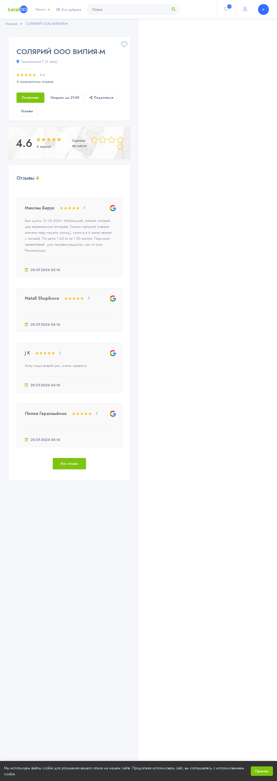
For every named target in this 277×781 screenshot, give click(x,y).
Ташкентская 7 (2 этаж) (37, 61)
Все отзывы (69, 463)
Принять (262, 771)
